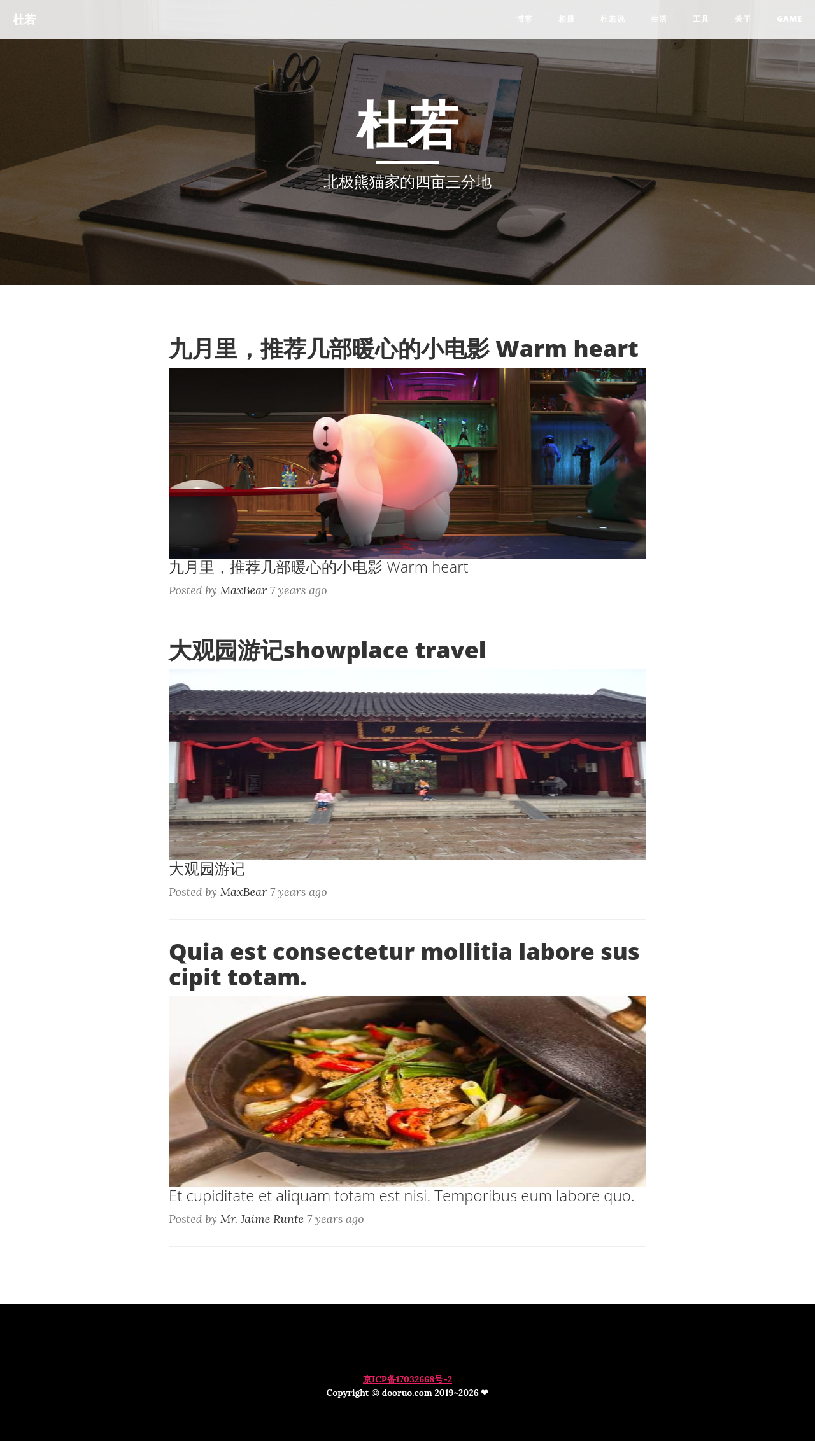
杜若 (24, 19)
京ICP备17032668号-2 (407, 1379)
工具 (701, 18)
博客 (524, 18)
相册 (566, 18)
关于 (743, 18)
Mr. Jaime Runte (262, 1218)
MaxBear (243, 590)
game (789, 18)
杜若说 (612, 18)
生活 (659, 18)
